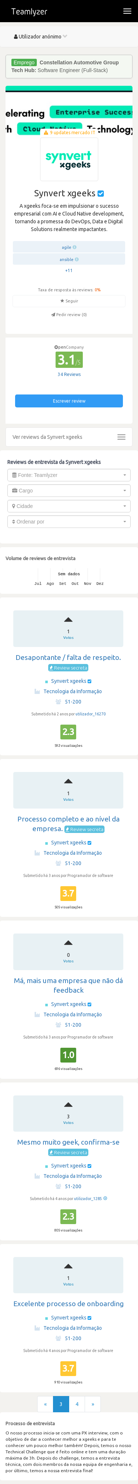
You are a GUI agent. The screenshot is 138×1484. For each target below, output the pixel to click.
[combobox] (69, 475)
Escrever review (69, 401)
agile (66, 247)
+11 (69, 270)
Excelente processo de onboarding (68, 1304)
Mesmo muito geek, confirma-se (68, 1142)
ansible (67, 259)
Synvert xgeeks (69, 681)
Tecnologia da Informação (68, 691)
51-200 (68, 702)
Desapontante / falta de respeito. (68, 657)
